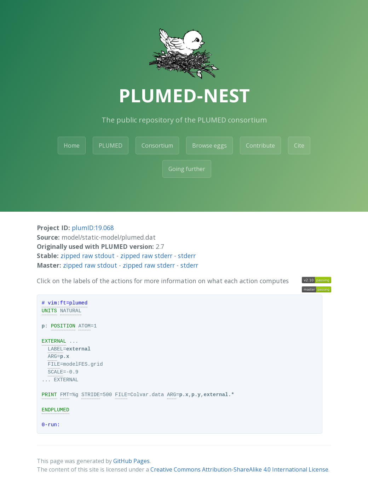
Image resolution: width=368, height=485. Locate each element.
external (78, 349)
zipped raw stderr (146, 255)
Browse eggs (209, 145)
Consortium (157, 145)
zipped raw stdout (88, 255)
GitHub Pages (131, 461)
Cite (299, 145)
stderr (187, 255)
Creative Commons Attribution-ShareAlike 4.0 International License (239, 469)
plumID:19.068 (93, 227)
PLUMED (110, 145)
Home (72, 145)
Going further (186, 169)
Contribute (260, 145)
